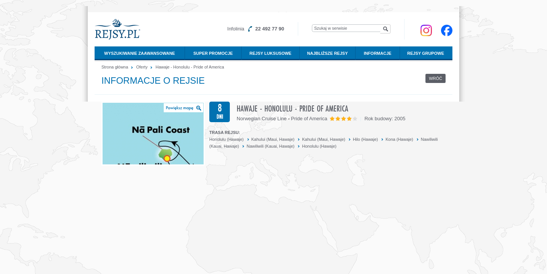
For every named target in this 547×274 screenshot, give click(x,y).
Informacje (378, 53)
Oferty (141, 67)
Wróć (435, 78)
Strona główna (114, 67)
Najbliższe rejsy (327, 53)
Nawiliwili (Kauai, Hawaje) (270, 146)
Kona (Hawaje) (399, 139)
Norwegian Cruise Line (262, 118)
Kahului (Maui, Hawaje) (273, 139)
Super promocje (213, 53)
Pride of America (309, 118)
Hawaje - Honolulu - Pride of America (190, 67)
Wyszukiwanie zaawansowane (139, 53)
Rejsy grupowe (425, 53)
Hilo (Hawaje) (365, 139)
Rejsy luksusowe (270, 53)
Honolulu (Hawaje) (226, 139)
